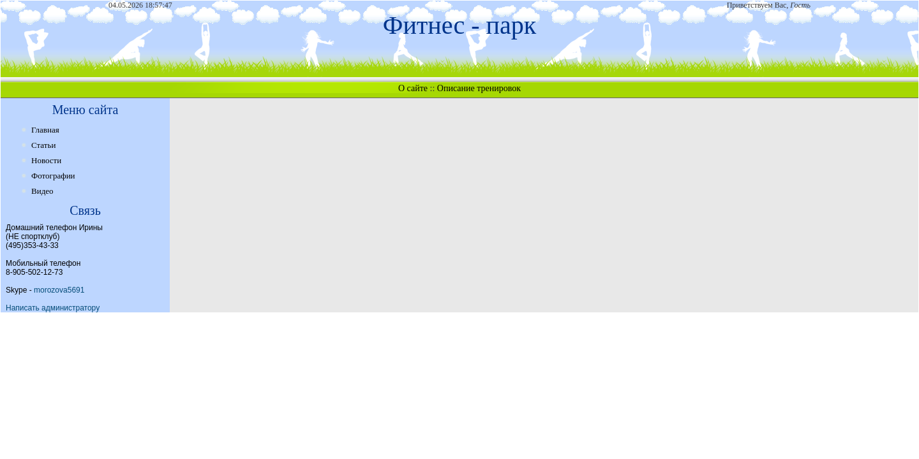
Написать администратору (53, 307)
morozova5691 (59, 290)
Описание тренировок (479, 88)
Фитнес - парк (459, 25)
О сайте (413, 88)
